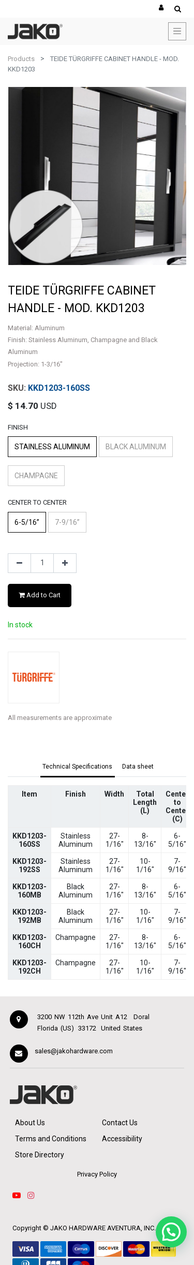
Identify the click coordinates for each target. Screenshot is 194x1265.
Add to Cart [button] (40, 595)
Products (21, 59)
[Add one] (65, 563)
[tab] (77, 767)
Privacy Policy (97, 1174)
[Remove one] (19, 563)
